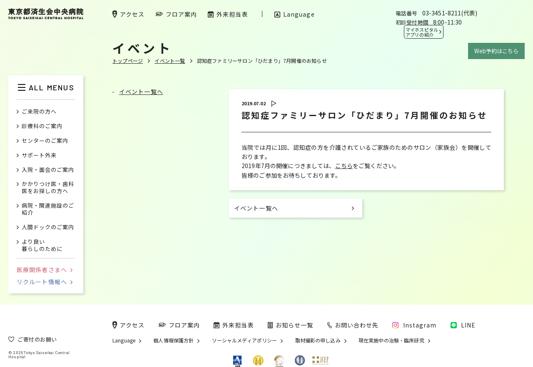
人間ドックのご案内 (48, 227)
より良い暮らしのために (42, 245)
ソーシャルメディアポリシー (244, 340)
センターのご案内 (45, 140)
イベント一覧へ (141, 91)
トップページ (127, 60)
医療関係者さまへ (44, 270)
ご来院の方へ (39, 111)
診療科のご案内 (42, 126)
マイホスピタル (422, 32)
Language (123, 340)
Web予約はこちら (496, 51)
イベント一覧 (169, 60)
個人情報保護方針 (173, 340)
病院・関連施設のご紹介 (48, 209)
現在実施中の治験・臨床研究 (391, 340)
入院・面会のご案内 (48, 170)
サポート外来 (39, 155)
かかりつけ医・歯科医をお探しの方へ (48, 188)
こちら (344, 165)
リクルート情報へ (44, 282)
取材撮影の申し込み (318, 340)
